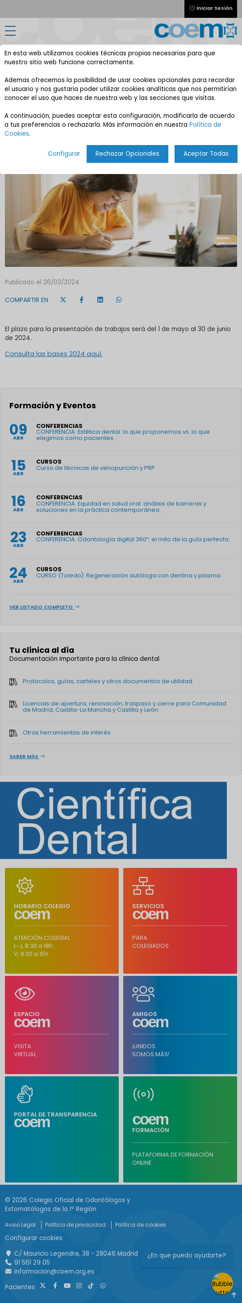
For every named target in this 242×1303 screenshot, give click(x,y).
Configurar (64, 153)
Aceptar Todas (206, 153)
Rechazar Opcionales (127, 153)
